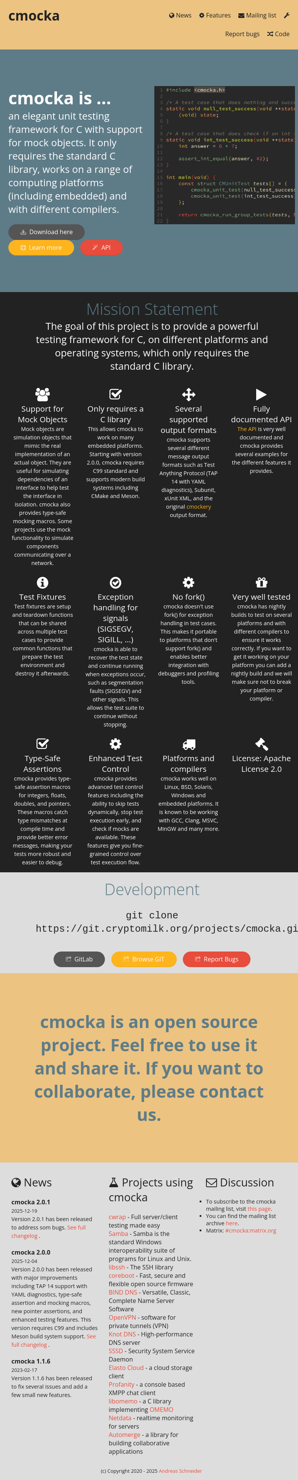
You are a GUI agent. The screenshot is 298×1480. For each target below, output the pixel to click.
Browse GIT (144, 959)
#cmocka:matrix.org (250, 1230)
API (101, 247)
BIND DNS (123, 1292)
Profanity (122, 1384)
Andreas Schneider (180, 1470)
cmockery (199, 506)
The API (247, 429)
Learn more (41, 247)
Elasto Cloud (126, 1367)
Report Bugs (216, 959)
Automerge (124, 1435)
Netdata (120, 1418)
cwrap (117, 1217)
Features (215, 15)
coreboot (122, 1275)
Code (278, 34)
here (232, 1223)
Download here (47, 232)
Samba (118, 1233)
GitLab (79, 959)
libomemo (123, 1401)
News (181, 15)
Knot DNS (122, 1334)
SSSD (116, 1351)
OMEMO (162, 1409)
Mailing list (258, 15)
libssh (117, 1267)
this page (259, 1208)
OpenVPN (122, 1317)
